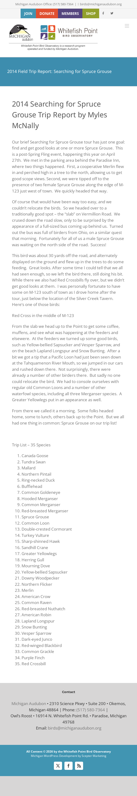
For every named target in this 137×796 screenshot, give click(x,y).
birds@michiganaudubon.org (101, 4)
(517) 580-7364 (90, 709)
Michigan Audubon (28, 703)
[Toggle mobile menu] (127, 25)
